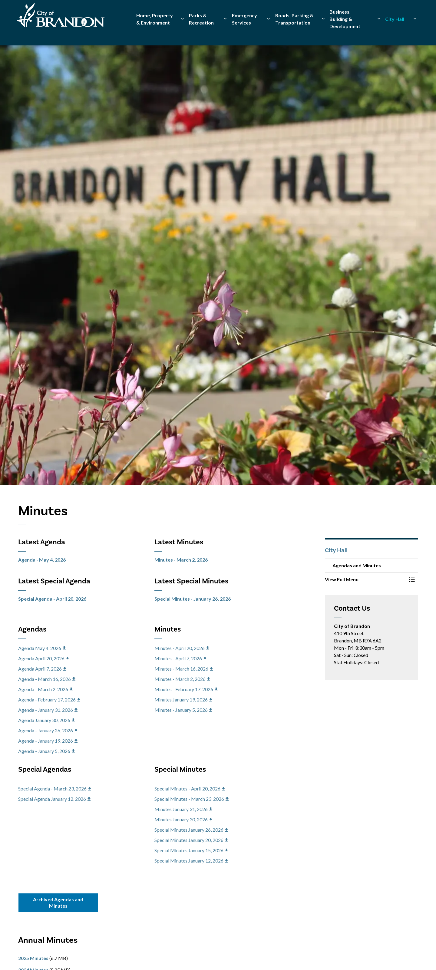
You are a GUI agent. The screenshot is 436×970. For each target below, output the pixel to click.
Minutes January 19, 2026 (183, 699)
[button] (365, 579)
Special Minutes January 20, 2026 (191, 840)
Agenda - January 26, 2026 (48, 730)
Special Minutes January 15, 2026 (191, 850)
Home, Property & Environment (154, 34)
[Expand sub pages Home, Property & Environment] (182, 34)
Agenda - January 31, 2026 (48, 710)
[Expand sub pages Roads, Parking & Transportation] (323, 34)
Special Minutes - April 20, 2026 (189, 788)
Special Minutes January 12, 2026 (191, 860)
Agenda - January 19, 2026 (48, 741)
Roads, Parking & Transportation (294, 34)
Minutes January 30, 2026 (183, 819)
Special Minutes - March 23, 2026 (191, 799)
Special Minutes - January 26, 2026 (192, 599)
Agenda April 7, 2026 (42, 668)
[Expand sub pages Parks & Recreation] (225, 34)
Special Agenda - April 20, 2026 (52, 599)
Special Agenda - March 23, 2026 (54, 788)
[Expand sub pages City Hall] (415, 34)
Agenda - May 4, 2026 (42, 560)
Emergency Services (244, 34)
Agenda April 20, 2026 (43, 658)
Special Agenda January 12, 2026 (54, 799)
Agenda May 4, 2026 (42, 648)
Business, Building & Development (344, 34)
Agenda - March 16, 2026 (46, 679)
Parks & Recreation (201, 34)
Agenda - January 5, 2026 (46, 751)
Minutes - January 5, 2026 (183, 710)
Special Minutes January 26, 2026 (191, 830)
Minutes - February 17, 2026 (186, 689)
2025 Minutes (33, 958)
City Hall (394, 34)
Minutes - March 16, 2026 (183, 668)
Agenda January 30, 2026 (46, 720)
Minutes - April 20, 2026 (181, 648)
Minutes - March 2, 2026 (181, 560)
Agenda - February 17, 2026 (49, 699)
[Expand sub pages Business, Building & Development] (379, 34)
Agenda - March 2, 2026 (45, 689)
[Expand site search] (412, 11)
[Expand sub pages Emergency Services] (268, 34)
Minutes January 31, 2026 (183, 809)
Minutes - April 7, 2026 (180, 658)
